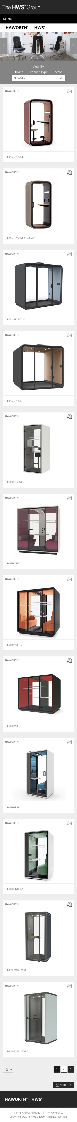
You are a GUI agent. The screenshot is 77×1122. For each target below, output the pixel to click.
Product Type (38, 72)
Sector (57, 72)
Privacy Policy (55, 1112)
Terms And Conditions (27, 1112)
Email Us (65, 1085)
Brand (19, 72)
